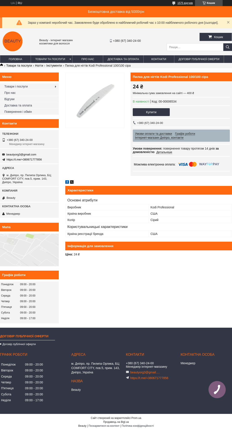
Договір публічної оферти (199, 59)
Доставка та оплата (123, 59)
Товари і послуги (16, 86)
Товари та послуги (50, 59)
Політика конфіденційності (138, 425)
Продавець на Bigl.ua (116, 421)
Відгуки (9, 99)
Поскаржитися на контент (104, 425)
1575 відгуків (185, 3)
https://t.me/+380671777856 (24, 159)
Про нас (87, 59)
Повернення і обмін (18, 111)
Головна (15, 59)
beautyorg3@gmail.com (21, 154)
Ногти (39, 65)
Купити (151, 112)
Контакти (158, 59)
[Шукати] (227, 47)
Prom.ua (136, 418)
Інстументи (54, 65)
